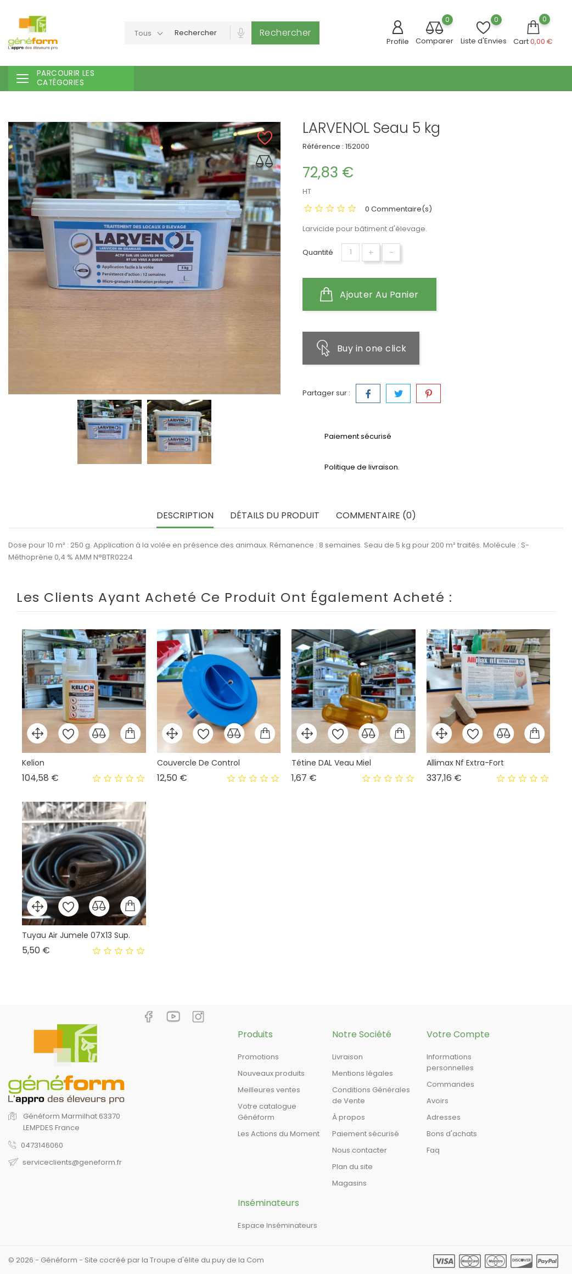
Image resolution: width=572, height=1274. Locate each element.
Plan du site (352, 1166)
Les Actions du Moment (278, 1133)
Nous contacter (359, 1150)
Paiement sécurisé (365, 1133)
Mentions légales (362, 1073)
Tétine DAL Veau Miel (331, 762)
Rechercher (285, 32)
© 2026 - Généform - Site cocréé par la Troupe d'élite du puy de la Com (136, 1260)
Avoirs (437, 1101)
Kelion (33, 762)
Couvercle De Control (198, 762)
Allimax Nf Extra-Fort (465, 762)
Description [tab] (185, 516)
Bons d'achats (452, 1133)
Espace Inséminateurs (277, 1225)
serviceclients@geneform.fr (72, 1162)
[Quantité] (350, 252)
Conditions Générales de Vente (371, 1095)
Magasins (349, 1183)
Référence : (323, 146)
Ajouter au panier (369, 294)
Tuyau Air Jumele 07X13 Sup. (76, 935)
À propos (348, 1117)
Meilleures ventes (269, 1090)
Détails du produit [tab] (274, 516)
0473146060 (42, 1145)
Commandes (450, 1084)
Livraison (347, 1057)
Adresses (444, 1117)
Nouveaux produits (271, 1073)
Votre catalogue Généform (267, 1111)
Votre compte (458, 1034)
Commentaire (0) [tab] (376, 516)
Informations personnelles (450, 1062)
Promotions (258, 1057)
